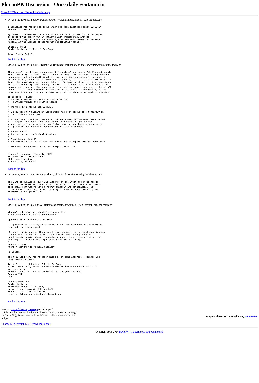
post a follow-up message (24, 356)
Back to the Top (16, 65)
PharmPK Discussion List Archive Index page (25, 12)
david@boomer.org (152, 378)
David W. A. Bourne (130, 378)
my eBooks (251, 363)
